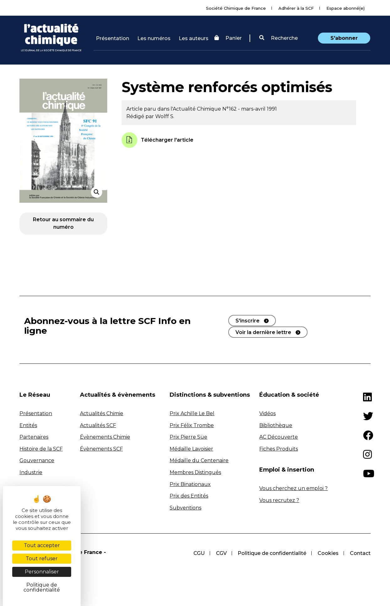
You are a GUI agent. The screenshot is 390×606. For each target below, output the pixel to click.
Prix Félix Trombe (192, 425)
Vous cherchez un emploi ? (293, 488)
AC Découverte (278, 437)
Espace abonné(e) (345, 8)
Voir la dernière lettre (263, 332)
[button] (278, 38)
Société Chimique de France (236, 8)
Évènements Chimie (105, 437)
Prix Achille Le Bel (192, 413)
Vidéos (267, 413)
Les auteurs (193, 38)
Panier (228, 38)
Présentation (112, 38)
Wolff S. (164, 116)
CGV (221, 553)
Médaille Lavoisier (191, 449)
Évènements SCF (101, 449)
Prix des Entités (189, 496)
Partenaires (33, 437)
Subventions (185, 508)
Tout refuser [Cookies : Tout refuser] (42, 559)
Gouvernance (36, 460)
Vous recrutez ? (279, 500)
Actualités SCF (98, 425)
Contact (360, 553)
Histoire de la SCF (41, 449)
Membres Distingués (195, 472)
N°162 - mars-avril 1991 (249, 109)
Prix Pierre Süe (188, 437)
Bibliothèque (275, 425)
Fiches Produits (278, 449)
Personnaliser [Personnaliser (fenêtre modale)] (42, 572)
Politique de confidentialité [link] (42, 587)
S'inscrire (247, 321)
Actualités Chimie (101, 413)
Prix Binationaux (190, 484)
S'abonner (344, 38)
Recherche (278, 38)
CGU (198, 553)
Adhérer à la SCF (296, 8)
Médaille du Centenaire (199, 460)
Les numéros (154, 38)
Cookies (328, 553)
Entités (28, 425)
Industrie (30, 472)
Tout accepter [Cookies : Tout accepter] (42, 545)
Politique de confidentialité (272, 553)
